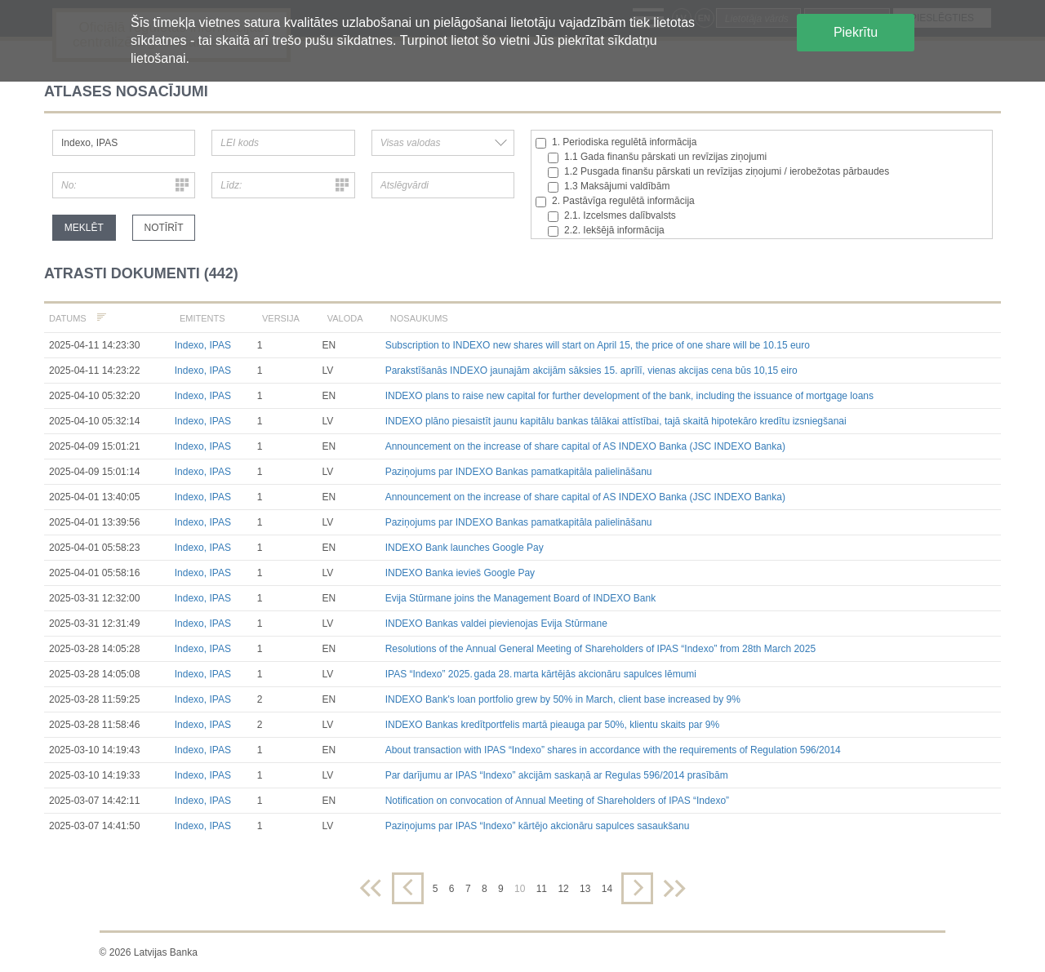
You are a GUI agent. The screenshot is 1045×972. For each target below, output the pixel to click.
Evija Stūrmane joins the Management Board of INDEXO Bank (520, 598)
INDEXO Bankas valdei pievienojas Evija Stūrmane (496, 623)
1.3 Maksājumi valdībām (608, 186)
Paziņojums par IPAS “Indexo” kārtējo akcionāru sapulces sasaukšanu (537, 826)
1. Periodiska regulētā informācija (616, 142)
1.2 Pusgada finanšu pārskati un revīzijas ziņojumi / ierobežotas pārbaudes (718, 172)
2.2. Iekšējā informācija (606, 230)
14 (607, 888)
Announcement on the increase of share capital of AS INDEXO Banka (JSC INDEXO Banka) (585, 446)
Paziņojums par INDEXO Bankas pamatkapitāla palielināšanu (518, 471)
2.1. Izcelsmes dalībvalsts (612, 216)
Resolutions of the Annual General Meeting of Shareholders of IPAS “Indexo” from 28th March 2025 (600, 649)
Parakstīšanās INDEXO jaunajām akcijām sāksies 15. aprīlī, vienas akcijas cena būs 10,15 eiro (591, 370)
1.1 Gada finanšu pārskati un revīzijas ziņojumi (657, 157)
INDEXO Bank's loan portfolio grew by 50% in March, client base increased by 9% (562, 699)
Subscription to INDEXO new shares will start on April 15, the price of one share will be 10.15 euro (597, 345)
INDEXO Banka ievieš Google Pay (460, 573)
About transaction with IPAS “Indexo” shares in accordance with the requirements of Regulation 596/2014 (613, 750)
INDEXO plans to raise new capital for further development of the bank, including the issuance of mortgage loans (629, 396)
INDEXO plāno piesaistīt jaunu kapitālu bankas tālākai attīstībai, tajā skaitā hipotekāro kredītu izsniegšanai (616, 421)
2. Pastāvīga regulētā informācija (615, 201)
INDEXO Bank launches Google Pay (464, 547)
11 (541, 888)
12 (563, 888)
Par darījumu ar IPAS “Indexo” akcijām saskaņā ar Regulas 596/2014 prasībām (556, 775)
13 (585, 888)
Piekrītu (856, 32)
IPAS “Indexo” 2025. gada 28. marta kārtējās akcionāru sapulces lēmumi (540, 674)
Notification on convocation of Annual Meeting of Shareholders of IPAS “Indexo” (557, 800)
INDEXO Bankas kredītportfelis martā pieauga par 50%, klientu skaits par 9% (552, 724)
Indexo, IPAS (203, 345)
